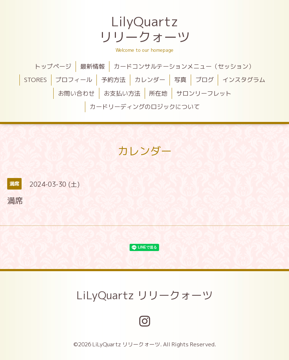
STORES (35, 80)
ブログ (204, 80)
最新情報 (92, 66)
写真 (180, 80)
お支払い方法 (122, 93)
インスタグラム (243, 80)
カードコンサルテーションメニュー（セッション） (184, 66)
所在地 (158, 93)
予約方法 (113, 80)
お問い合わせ (76, 93)
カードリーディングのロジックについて (145, 106)
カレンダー (150, 80)
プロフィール (73, 80)
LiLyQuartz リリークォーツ (144, 295)
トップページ (53, 66)
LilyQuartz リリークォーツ (144, 29)
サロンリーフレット (203, 93)
